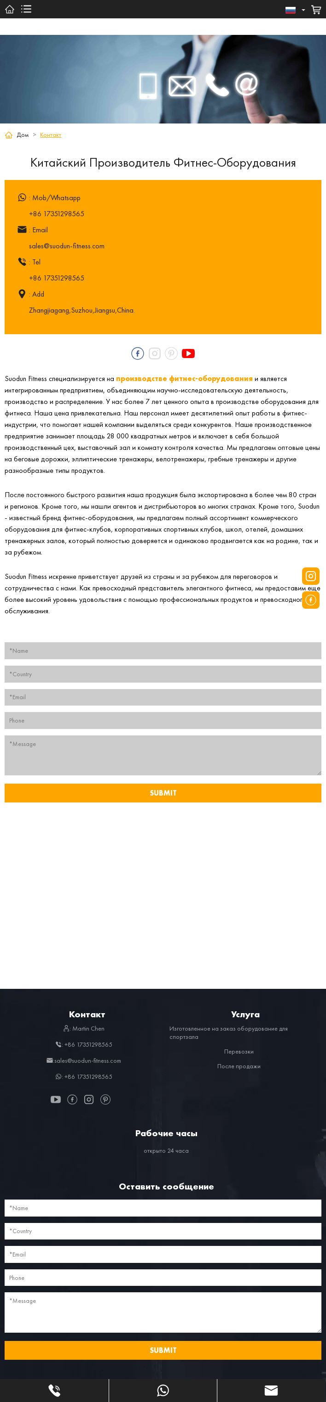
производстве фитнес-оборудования (184, 378)
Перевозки (239, 1051)
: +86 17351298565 (83, 1044)
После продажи (239, 1066)
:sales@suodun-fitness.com (84, 1060)
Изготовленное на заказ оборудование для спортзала (228, 1032)
